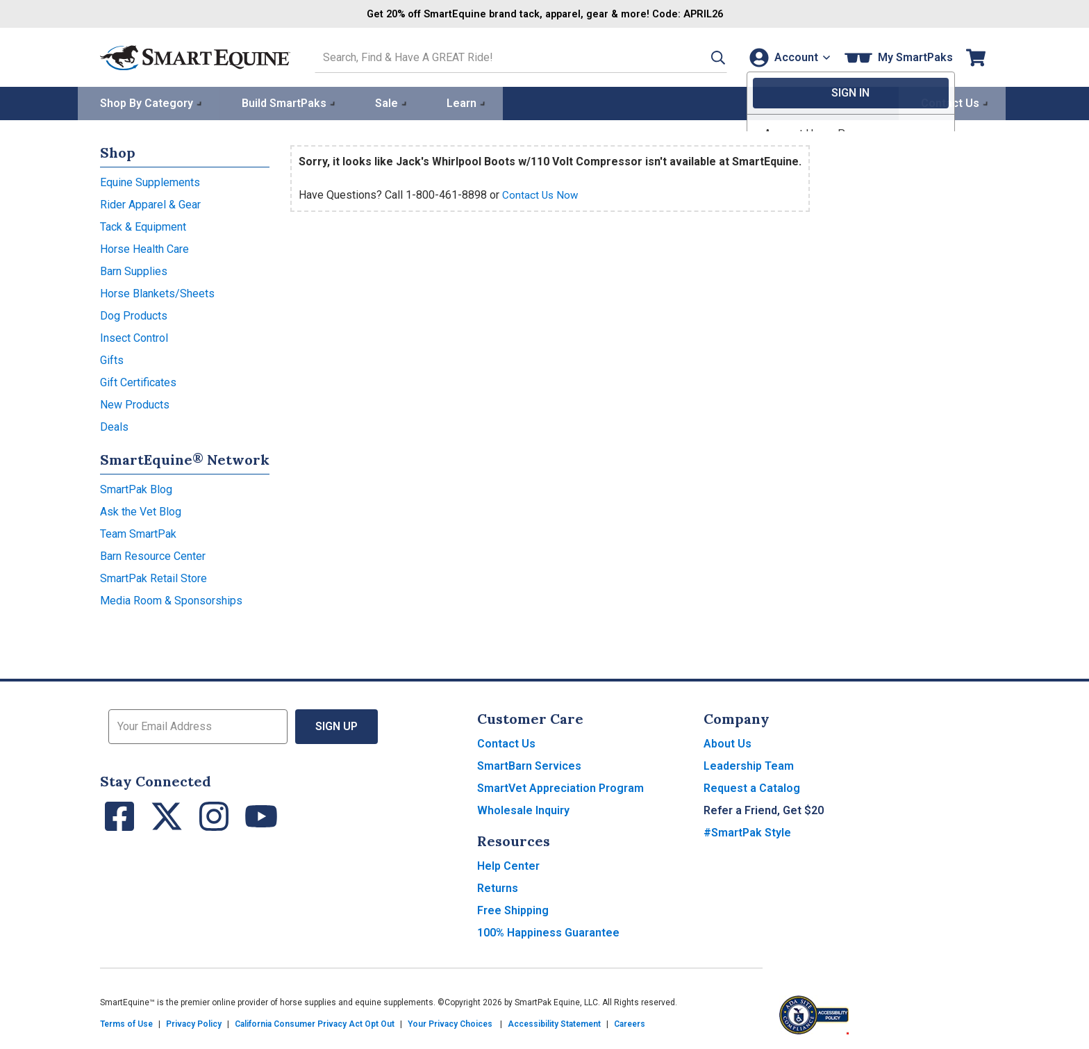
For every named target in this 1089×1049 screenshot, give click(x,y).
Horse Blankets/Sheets (157, 292)
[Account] (786, 56)
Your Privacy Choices (450, 1022)
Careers (629, 1022)
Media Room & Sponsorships (171, 599)
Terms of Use (126, 1022)
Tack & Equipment (143, 225)
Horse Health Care (144, 247)
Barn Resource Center (153, 554)
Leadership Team (749, 764)
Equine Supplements (150, 181)
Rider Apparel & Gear (150, 203)
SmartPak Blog (136, 488)
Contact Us (506, 742)
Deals (114, 425)
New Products (134, 403)
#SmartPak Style (747, 831)
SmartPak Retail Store (153, 577)
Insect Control (134, 336)
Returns (497, 886)
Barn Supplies (133, 269)
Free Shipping (513, 909)
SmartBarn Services (529, 764)
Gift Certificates (138, 381)
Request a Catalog (752, 786)
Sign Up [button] (336, 725)
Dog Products (133, 314)
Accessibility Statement (554, 1022)
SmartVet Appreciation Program (560, 786)
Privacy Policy (194, 1022)
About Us (727, 742)
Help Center (508, 864)
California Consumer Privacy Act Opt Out (314, 1022)
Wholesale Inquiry (523, 809)
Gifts (112, 358)
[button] (702, 57)
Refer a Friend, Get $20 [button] (764, 809)
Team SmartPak (138, 532)
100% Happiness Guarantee (548, 931)
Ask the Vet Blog (140, 510)
